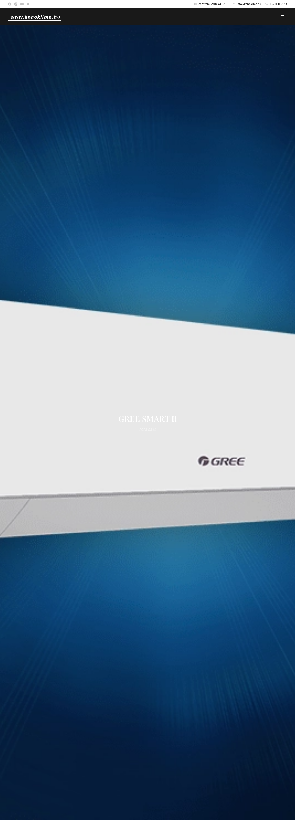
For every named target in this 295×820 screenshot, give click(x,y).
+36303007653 (278, 4)
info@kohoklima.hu (249, 4)
